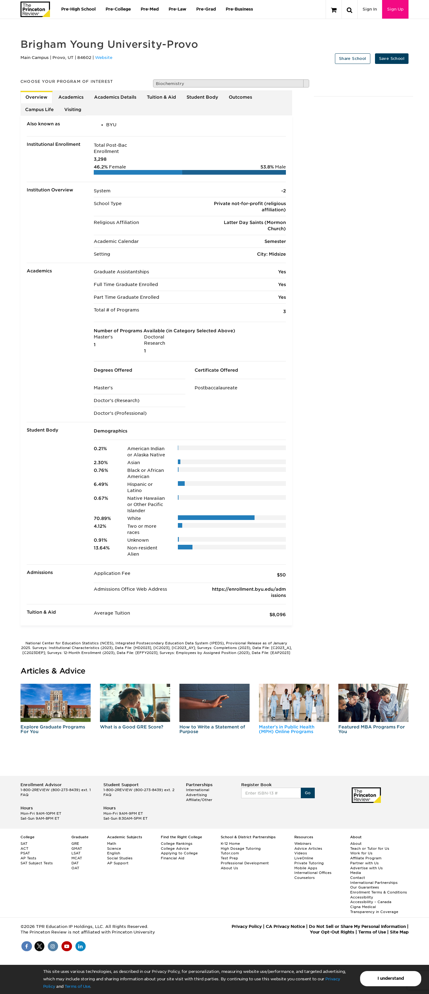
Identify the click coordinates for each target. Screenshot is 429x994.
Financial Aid (172, 858)
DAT (75, 863)
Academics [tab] (71, 97)
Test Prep (229, 858)
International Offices (313, 873)
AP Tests (28, 858)
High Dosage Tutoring (241, 848)
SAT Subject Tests (36, 863)
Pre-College (118, 9)
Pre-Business (239, 9)
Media (355, 873)
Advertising (196, 795)
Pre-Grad (206, 9)
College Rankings (176, 843)
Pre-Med (150, 9)
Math (111, 843)
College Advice (175, 848)
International (197, 790)
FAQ (24, 795)
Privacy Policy (247, 926)
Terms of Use (77, 986)
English (113, 853)
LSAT (75, 853)
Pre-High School (78, 9)
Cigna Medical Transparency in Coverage (374, 909)
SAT (23, 843)
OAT (75, 868)
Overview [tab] (36, 97)
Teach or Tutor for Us (369, 848)
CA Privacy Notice (285, 926)
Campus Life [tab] (39, 109)
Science (114, 848)
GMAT (76, 848)
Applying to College (179, 853)
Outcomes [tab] (240, 97)
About (356, 843)
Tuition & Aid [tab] (161, 97)
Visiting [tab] (72, 109)
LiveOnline (303, 858)
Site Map (399, 932)
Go (308, 792)
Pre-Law (177, 9)
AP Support (118, 863)
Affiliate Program (366, 858)
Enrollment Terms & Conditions (378, 892)
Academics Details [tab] (115, 97)
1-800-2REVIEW (55, 790)
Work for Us (361, 853)
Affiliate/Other (199, 800)
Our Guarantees (364, 887)
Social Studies (120, 858)
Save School (391, 58)
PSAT (25, 853)
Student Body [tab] (202, 97)
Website (103, 57)
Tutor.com (230, 853)
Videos (300, 853)
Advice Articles (308, 848)
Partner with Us (364, 863)
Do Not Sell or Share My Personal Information (357, 926)
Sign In (370, 9)
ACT (24, 848)
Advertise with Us (366, 868)
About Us (229, 868)
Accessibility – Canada (370, 902)
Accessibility (361, 897)
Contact (357, 877)
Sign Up (395, 9)
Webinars (302, 843)
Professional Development (245, 863)
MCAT (76, 858)
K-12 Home (230, 843)
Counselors (304, 877)
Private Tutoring (309, 863)
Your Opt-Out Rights (332, 932)
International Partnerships (374, 882)
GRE (75, 843)
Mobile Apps (305, 868)
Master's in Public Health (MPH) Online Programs (286, 729)
